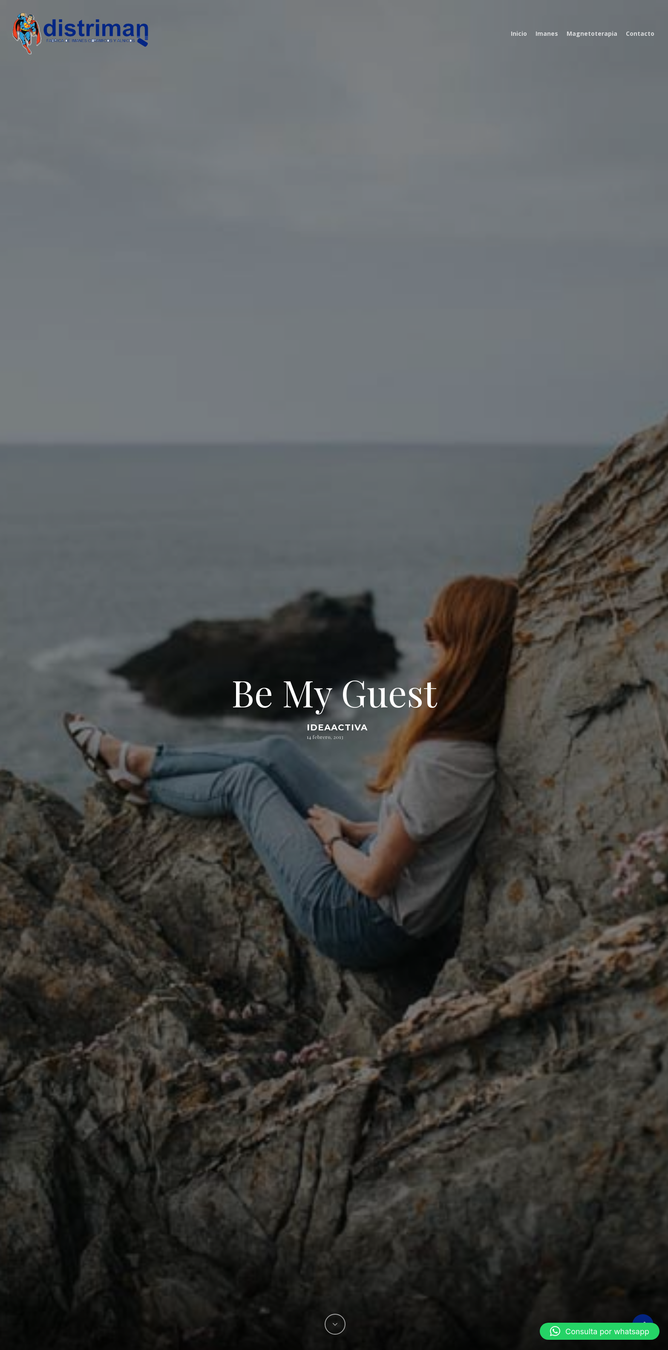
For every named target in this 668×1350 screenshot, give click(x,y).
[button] (599, 1331)
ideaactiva (337, 727)
